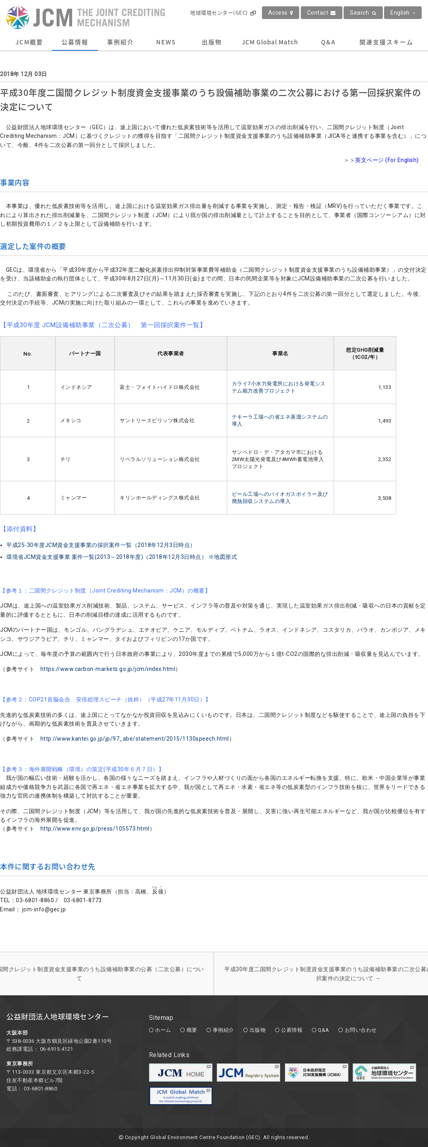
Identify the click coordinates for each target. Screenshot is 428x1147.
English (402, 13)
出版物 (212, 42)
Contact (321, 13)
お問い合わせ (361, 1030)
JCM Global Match (270, 42)
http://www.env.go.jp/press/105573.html (94, 828)
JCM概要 (29, 42)
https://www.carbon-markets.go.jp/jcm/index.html (108, 669)
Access (280, 13)
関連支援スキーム (386, 42)
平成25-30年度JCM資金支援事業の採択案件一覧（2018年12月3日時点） (101, 545)
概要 (192, 1030)
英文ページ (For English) (387, 160)
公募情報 (74, 42)
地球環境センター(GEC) (223, 12)
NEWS (166, 42)
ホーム (163, 1030)
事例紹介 (120, 42)
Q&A (328, 42)
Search (363, 13)
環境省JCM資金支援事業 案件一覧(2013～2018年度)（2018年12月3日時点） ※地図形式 (121, 557)
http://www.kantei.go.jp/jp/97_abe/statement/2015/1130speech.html (134, 738)
